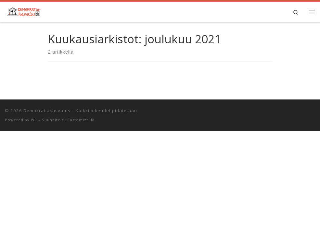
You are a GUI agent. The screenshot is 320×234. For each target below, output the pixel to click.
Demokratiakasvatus (46, 110)
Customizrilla (81, 119)
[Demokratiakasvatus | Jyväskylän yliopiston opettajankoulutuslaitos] (23, 11)
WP (34, 119)
